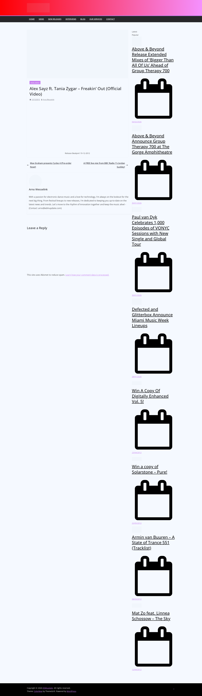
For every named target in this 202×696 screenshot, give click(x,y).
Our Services (95, 19)
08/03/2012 (137, 599)
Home (32, 19)
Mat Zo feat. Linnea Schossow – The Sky (151, 615)
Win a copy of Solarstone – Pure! (149, 469)
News (41, 19)
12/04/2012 (137, 669)
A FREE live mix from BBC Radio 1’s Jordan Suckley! (106, 165)
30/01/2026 (137, 203)
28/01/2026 (137, 376)
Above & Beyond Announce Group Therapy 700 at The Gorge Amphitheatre (152, 144)
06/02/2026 (137, 122)
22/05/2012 (137, 523)
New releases (54, 19)
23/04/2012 (137, 452)
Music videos (35, 82)
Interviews (71, 19)
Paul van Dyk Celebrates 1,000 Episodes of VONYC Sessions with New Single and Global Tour (150, 230)
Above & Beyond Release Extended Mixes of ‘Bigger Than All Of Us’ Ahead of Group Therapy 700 (153, 59)
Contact (110, 19)
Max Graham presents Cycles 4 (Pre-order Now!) (49, 165)
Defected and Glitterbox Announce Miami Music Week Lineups (152, 317)
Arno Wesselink (48, 99)
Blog (82, 19)
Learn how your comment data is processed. (87, 274)
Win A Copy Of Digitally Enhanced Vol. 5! (150, 396)
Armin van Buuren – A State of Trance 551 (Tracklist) (153, 542)
